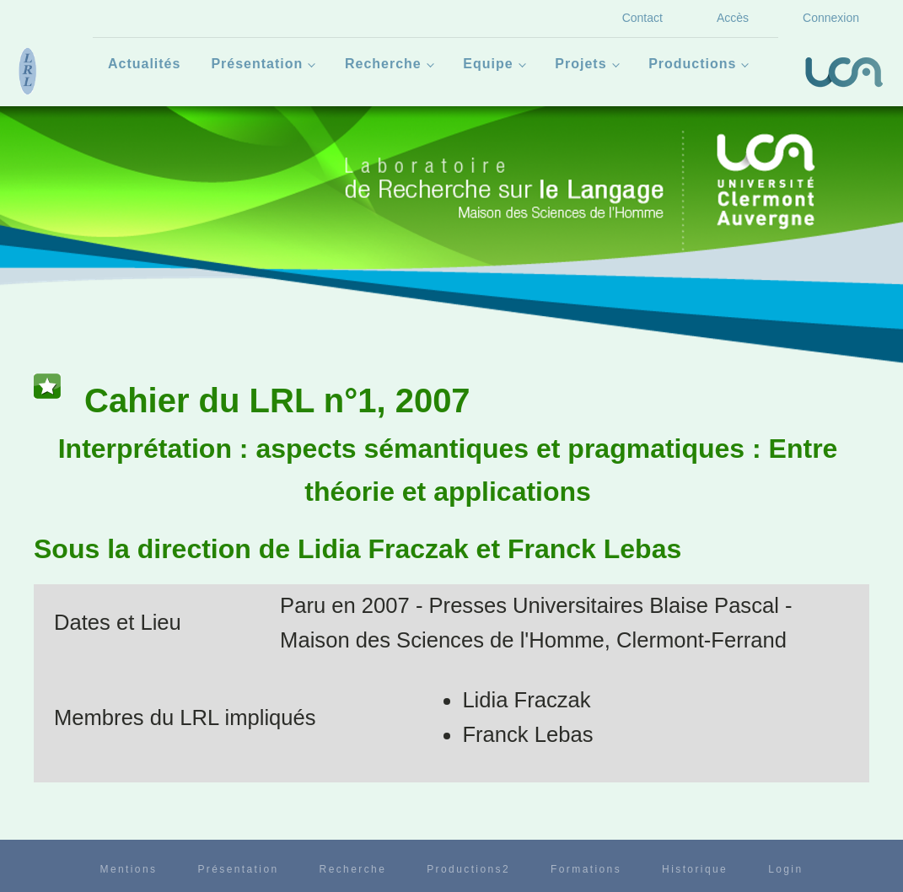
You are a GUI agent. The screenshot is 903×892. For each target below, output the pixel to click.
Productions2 (468, 869)
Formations (586, 869)
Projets (580, 63)
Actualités (144, 63)
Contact (642, 17)
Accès (733, 17)
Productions (692, 63)
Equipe (488, 63)
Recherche (383, 63)
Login (785, 869)
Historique (695, 869)
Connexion (831, 17)
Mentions (128, 869)
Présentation (257, 63)
